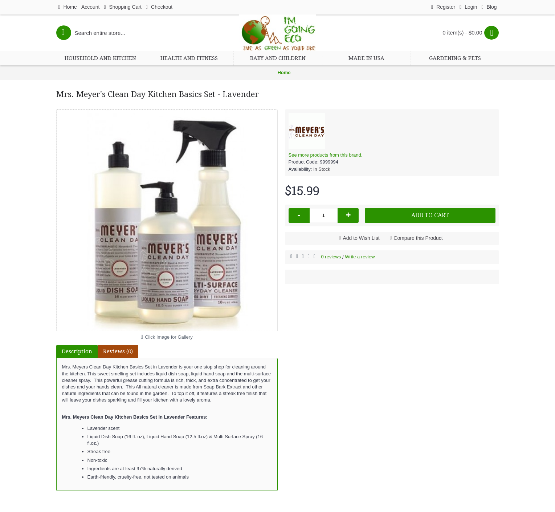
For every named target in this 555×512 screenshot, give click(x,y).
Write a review (360, 256)
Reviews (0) (118, 351)
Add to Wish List (361, 238)
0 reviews (331, 256)
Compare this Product (417, 238)
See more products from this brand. (326, 155)
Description (77, 351)
